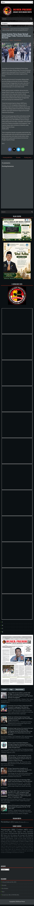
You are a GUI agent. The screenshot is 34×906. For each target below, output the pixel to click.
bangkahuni (14, 850)
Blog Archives (19, 689)
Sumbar (2, 850)
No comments (17, 40)
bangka (13, 840)
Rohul (10, 832)
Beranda (18, 157)
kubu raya (26, 850)
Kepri (8, 847)
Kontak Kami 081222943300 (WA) (10, 895)
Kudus (12, 847)
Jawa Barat (30, 843)
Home (3, 28)
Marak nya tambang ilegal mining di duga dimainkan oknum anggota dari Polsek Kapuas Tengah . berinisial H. (20, 718)
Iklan (3, 891)
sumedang (19, 840)
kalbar (27, 841)
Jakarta (19, 832)
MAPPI (17, 847)
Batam (21, 843)
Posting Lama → (28, 157)
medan (2, 846)
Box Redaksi (5, 888)
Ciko (25, 843)
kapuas (24, 844)
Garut (9, 841)
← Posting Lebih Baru (6, 157)
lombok (31, 850)
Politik (16, 822)
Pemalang (3, 841)
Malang (22, 847)
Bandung (30, 833)
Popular (4, 689)
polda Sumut (8, 846)
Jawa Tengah (23, 838)
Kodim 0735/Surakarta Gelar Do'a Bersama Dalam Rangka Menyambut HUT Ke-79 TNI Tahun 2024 (19, 807)
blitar (2, 840)
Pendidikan (5, 822)
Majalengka (6, 829)
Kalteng (15, 835)
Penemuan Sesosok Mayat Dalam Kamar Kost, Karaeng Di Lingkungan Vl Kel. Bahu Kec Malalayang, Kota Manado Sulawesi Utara (20, 707)
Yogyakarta (8, 850)
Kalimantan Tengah (12, 838)
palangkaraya (6, 837)
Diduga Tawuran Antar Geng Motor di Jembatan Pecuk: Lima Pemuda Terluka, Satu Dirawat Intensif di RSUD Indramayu (20, 770)
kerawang (29, 844)
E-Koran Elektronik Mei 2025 (9, 882)
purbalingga (8, 852)
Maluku (27, 847)
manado (3, 838)
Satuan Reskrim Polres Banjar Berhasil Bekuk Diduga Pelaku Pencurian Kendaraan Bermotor (16, 36)
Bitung (23, 833)
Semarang (28, 837)
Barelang (19, 846)
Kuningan (22, 835)
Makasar (10, 844)
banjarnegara (15, 841)
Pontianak (18, 849)
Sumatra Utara (17, 844)
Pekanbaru (30, 835)
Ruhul (7, 843)
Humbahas (3, 847)
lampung (12, 843)
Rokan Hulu (7, 835)
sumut (14, 846)
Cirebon (19, 829)
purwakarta (15, 852)
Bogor (30, 840)
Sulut (30, 849)
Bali (17, 843)
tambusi (21, 852)
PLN (26, 822)
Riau (30, 838)
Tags (11, 689)
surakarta (7, 840)
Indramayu (30, 832)
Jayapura (4, 844)
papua (3, 852)
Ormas (22, 822)
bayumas (20, 850)
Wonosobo (14, 833)
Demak (30, 846)
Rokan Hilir (24, 849)
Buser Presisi (21, 901)
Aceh (5, 833)
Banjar (7, 28)
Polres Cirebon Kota (9, 849)
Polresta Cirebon (17, 837)
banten (22, 841)
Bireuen (25, 846)
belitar (25, 840)
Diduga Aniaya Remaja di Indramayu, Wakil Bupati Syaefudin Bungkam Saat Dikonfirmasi (20, 780)
